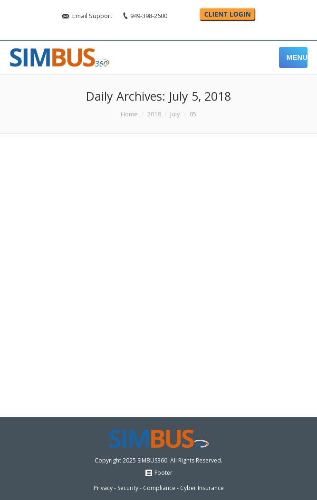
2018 (154, 114)
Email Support (92, 15)
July (175, 114)
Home (129, 114)
